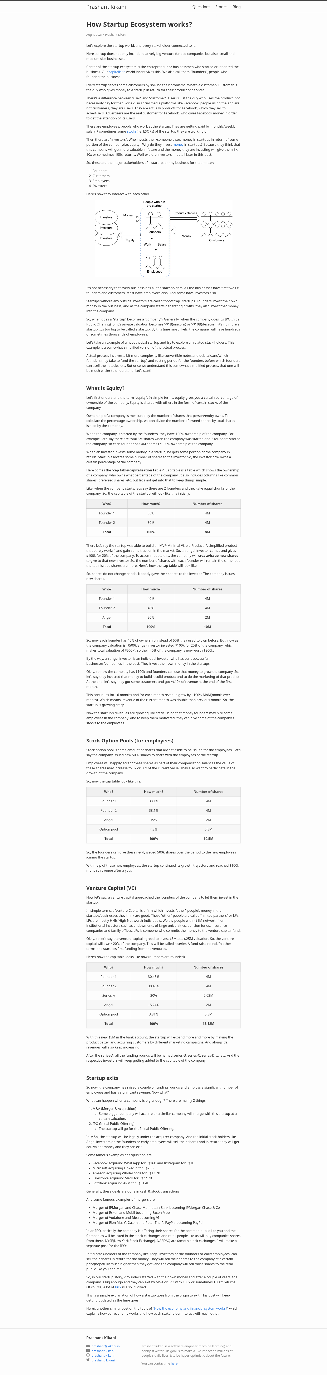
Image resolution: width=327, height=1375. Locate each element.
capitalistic (117, 72)
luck (118, 1287)
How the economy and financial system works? (190, 1308)
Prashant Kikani (106, 6)
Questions (201, 6)
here (174, 1363)
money (178, 144)
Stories (221, 6)
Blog (237, 6)
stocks (132, 131)
